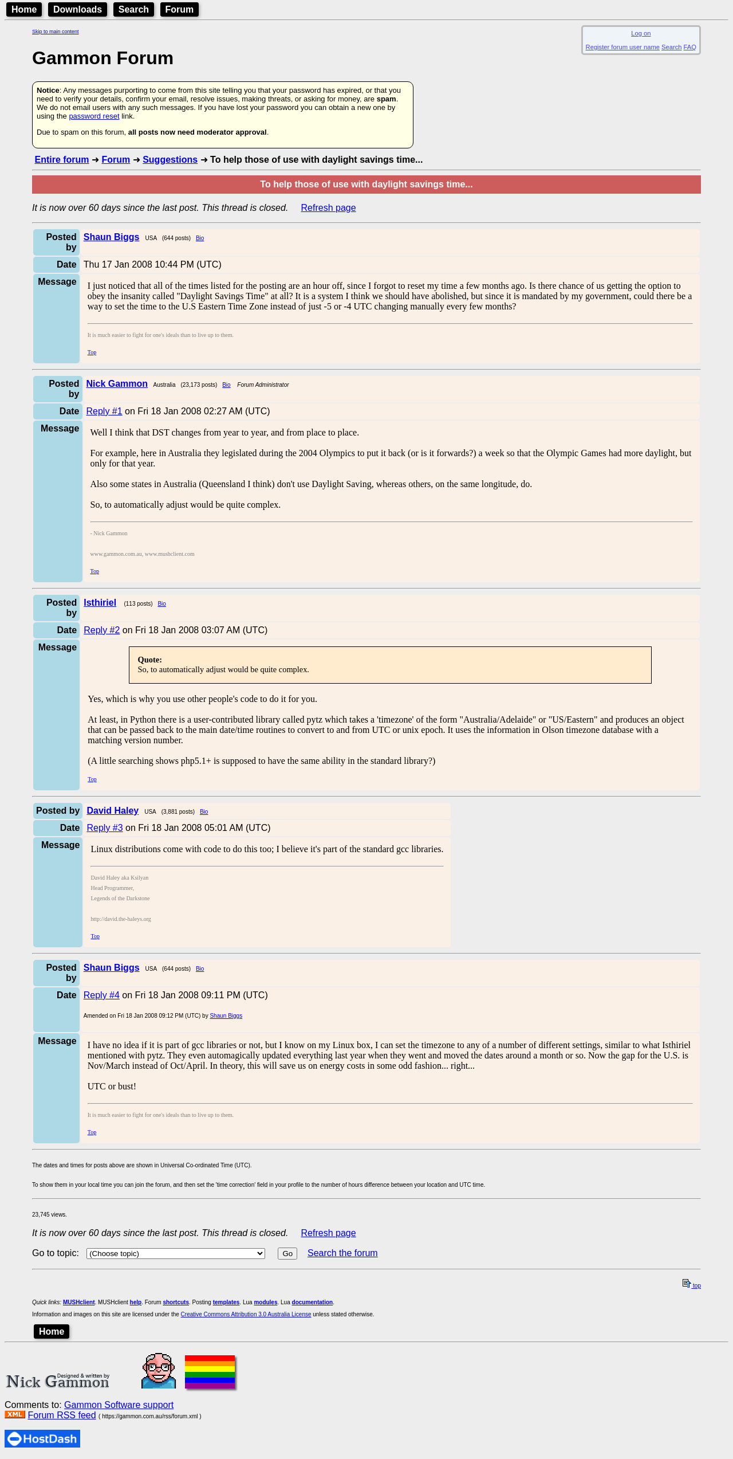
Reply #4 (102, 995)
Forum (179, 9)
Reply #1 (104, 411)
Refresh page (328, 208)
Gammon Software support (119, 1405)
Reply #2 (102, 630)
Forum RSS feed (61, 1415)
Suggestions (170, 159)
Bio (200, 238)
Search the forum (343, 1253)
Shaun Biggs (226, 1016)
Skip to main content (55, 31)
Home (24, 9)
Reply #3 (104, 828)
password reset (94, 116)
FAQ (690, 47)
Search (134, 9)
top (692, 1285)
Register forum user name (623, 47)
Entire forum (61, 159)
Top (92, 352)
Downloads (77, 9)
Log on (641, 33)
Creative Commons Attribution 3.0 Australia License (246, 1314)
